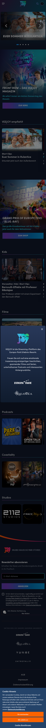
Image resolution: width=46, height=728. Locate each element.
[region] (23, 708)
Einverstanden (23, 714)
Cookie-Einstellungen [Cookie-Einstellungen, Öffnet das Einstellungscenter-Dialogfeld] (23, 725)
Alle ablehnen (23, 720)
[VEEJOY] (23, 339)
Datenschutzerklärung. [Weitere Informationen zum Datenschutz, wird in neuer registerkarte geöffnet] (16, 709)
